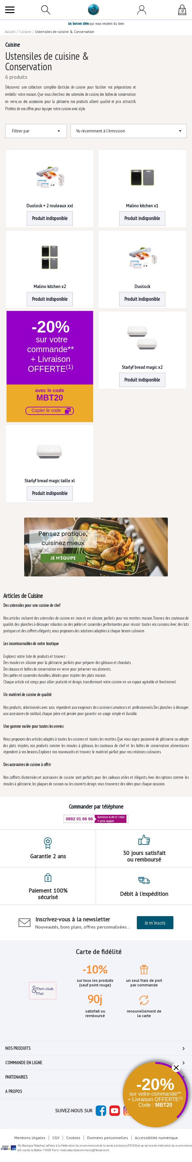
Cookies (73, 1137)
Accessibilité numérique (156, 1137)
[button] (50, 366)
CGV (55, 1137)
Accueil (10, 31)
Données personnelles (107, 1137)
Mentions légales (29, 1137)
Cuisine (25, 31)
